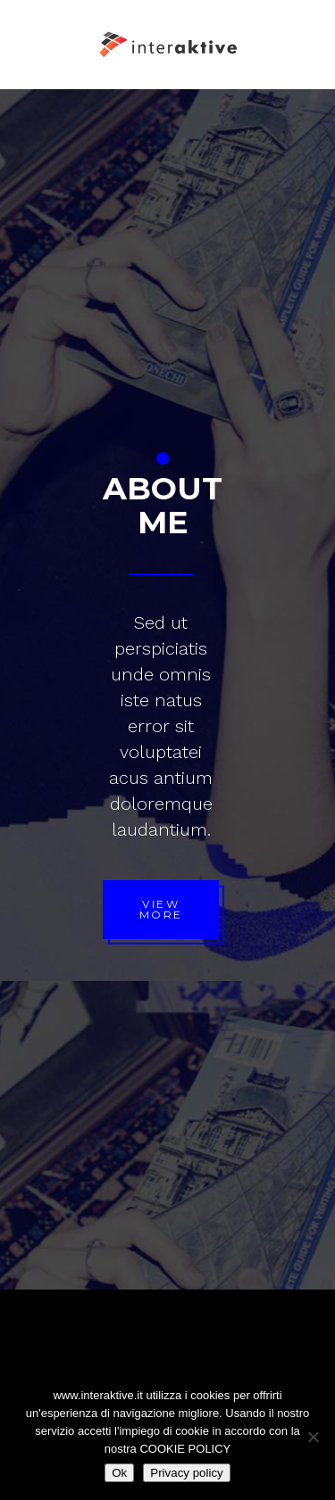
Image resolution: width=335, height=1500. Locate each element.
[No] (313, 1437)
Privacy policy (186, 1472)
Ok (119, 1472)
